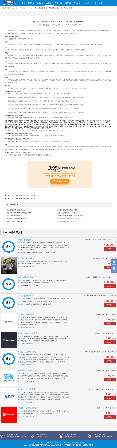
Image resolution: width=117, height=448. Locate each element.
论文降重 (68, 3)
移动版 (82, 442)
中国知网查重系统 (6, 8)
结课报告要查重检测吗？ (14, 216)
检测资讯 (18, 8)
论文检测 (27, 8)
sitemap (75, 442)
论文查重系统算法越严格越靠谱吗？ (18, 218)
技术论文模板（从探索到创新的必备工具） (23, 198)
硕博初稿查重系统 (26, 240)
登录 (96, 3)
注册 (100, 3)
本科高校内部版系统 (27, 277)
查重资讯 (49, 3)
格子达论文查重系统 (27, 371)
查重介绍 (40, 3)
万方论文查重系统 (26, 314)
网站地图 (67, 442)
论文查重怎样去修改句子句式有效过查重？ (20, 213)
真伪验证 (77, 3)
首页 (23, 3)
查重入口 (58, 442)
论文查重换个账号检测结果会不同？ (68, 218)
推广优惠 (86, 3)
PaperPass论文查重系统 (28, 333)
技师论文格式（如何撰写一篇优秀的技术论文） (24, 195)
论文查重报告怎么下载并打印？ (66, 221)
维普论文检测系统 (26, 258)
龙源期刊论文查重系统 (28, 408)
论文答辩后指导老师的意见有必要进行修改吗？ (71, 216)
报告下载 (58, 3)
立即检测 (110, 249)
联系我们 (49, 442)
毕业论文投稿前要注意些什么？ (16, 210)
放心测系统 (46, 25)
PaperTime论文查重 (26, 389)
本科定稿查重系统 (26, 296)
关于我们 (41, 442)
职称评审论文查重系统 (28, 352)
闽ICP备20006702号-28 (70, 445)
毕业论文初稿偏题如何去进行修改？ (68, 210)
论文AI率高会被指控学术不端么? (67, 213)
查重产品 (31, 3)
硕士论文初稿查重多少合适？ (16, 221)
